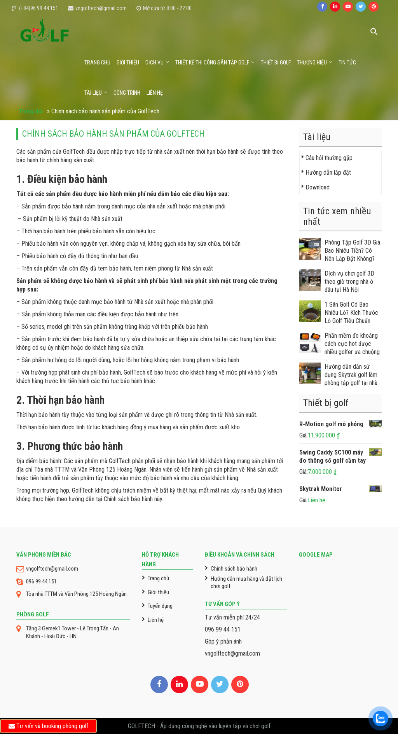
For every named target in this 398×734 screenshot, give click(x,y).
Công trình (126, 93)
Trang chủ (97, 62)
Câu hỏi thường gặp (329, 157)
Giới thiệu (128, 62)
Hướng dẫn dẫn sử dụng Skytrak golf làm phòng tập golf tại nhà (338, 375)
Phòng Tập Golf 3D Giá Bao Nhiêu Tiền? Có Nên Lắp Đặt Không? (339, 250)
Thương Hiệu (312, 62)
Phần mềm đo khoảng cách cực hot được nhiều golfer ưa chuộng (339, 343)
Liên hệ (155, 93)
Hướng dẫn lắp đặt (328, 172)
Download (317, 187)
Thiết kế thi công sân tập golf (212, 62)
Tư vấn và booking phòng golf (48, 726)
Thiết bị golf (276, 62)
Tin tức (347, 62)
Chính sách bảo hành (234, 568)
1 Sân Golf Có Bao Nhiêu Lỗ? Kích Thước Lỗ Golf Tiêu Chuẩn (338, 312)
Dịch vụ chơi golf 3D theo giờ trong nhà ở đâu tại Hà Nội (336, 281)
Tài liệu (93, 93)
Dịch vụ (154, 62)
